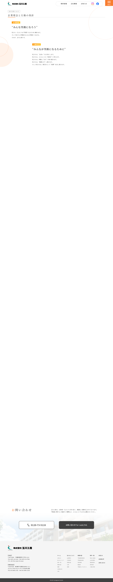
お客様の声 (59, 569)
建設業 (79, 564)
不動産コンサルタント (82, 567)
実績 (58, 567)
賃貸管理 (80, 562)
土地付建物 (92, 560)
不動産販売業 (81, 560)
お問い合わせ (102, 563)
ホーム (59, 555)
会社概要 (74, 4)
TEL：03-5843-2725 (13, 570)
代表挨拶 (69, 560)
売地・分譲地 (92, 558)
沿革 (58, 571)
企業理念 (69, 558)
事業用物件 (92, 562)
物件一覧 (59, 562)
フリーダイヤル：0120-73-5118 (15, 561)
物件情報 (64, 4)
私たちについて (60, 560)
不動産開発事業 (81, 558)
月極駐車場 (92, 567)
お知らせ (84, 4)
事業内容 (59, 564)
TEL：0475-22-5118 (13, 559)
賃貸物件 (92, 564)
